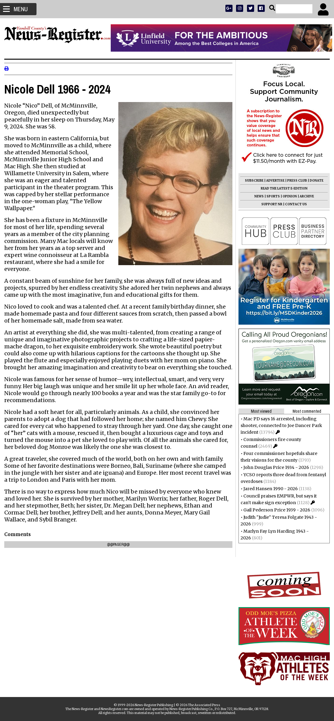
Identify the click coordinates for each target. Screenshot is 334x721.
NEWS (257, 196)
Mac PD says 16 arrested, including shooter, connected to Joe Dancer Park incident (279, 425)
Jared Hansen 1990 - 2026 (269, 488)
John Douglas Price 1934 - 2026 (274, 467)
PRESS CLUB (295, 181)
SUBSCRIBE (252, 181)
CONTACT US (294, 204)
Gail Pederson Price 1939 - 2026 (275, 510)
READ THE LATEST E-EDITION (282, 188)
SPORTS (271, 196)
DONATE (315, 181)
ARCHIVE (305, 196)
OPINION (288, 196)
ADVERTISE (273, 181)
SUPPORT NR (269, 204)
